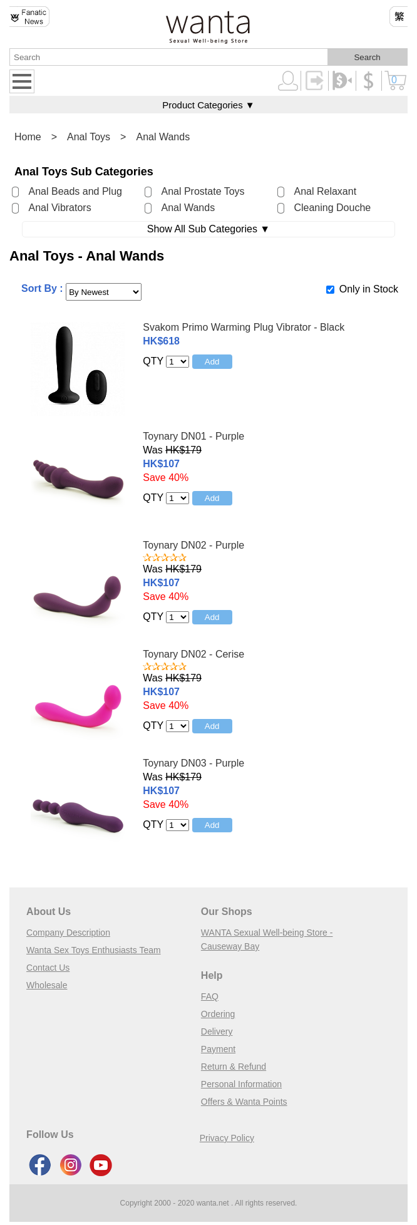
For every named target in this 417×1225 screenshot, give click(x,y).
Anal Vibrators (59, 207)
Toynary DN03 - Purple (193, 763)
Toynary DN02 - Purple (193, 545)
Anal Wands (163, 137)
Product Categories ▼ (208, 105)
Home (27, 137)
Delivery (217, 1031)
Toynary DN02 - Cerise (193, 654)
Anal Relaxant (325, 191)
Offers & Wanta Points (244, 1102)
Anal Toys (88, 137)
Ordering (218, 1014)
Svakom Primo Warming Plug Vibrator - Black (243, 327)
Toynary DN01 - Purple (193, 436)
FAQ (210, 996)
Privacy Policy (227, 1138)
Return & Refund (233, 1067)
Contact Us (48, 968)
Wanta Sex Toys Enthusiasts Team (93, 950)
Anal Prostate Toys (202, 191)
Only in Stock (368, 289)
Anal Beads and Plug (74, 191)
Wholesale (46, 985)
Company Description (68, 933)
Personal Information (241, 1084)
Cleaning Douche (332, 207)
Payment (218, 1049)
